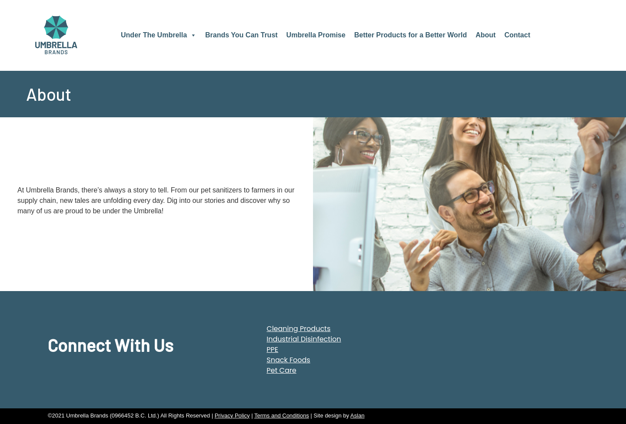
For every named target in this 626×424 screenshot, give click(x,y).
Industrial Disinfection (303, 339)
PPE (272, 349)
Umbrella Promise (316, 35)
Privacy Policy (232, 415)
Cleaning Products (298, 329)
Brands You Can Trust (241, 35)
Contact (517, 35)
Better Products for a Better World (410, 35)
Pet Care (281, 370)
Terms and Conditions (281, 415)
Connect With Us (110, 345)
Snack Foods (288, 360)
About (486, 35)
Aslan (357, 415)
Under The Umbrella (158, 35)
